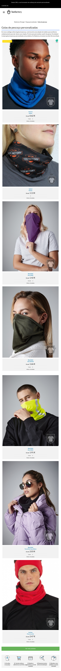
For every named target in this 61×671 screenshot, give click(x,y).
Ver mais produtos (30, 648)
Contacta (5, 5)
